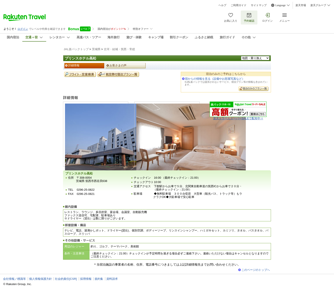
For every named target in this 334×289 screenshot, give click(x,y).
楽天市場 (300, 5)
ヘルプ (222, 5)
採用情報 (85, 278)
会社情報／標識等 (14, 278)
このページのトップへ (255, 269)
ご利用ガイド (238, 5)
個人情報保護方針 (40, 278)
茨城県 (96, 49)
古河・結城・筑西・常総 (119, 49)
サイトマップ (259, 5)
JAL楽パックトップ (76, 49)
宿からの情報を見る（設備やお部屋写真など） (215, 78)
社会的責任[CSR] (66, 278)
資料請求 (112, 278)
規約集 (99, 278)
